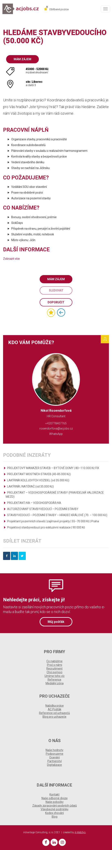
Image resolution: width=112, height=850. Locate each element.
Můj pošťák (56, 622)
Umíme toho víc (55, 676)
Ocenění (54, 757)
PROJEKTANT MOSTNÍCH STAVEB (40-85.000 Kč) (39, 474)
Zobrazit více (11, 258)
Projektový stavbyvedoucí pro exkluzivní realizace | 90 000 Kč (46, 527)
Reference (54, 679)
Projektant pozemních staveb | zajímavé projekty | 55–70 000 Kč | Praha (53, 521)
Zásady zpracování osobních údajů (54, 805)
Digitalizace (54, 764)
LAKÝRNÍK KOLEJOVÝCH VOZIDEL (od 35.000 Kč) (38, 480)
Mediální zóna (55, 683)
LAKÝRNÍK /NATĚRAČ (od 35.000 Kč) (30, 486)
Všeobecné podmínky (54, 809)
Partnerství (54, 761)
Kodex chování (54, 813)
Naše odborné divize (54, 798)
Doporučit (56, 302)
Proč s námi (54, 664)
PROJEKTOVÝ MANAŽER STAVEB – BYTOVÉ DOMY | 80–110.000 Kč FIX (53, 468)
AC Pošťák (54, 709)
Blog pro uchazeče (54, 716)
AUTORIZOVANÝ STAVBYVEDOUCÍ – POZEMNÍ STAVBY (42, 509)
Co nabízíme (54, 661)
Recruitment (54, 668)
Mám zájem (22, 59)
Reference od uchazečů (54, 713)
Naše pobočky (55, 802)
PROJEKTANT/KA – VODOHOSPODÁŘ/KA (34, 502)
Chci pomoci (54, 672)
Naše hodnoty (54, 750)
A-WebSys (80, 832)
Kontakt (54, 794)
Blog (54, 816)
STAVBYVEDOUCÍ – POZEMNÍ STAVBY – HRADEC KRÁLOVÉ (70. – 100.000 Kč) (57, 515)
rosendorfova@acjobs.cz (56, 428)
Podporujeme (54, 753)
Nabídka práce (54, 705)
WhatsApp (56, 433)
